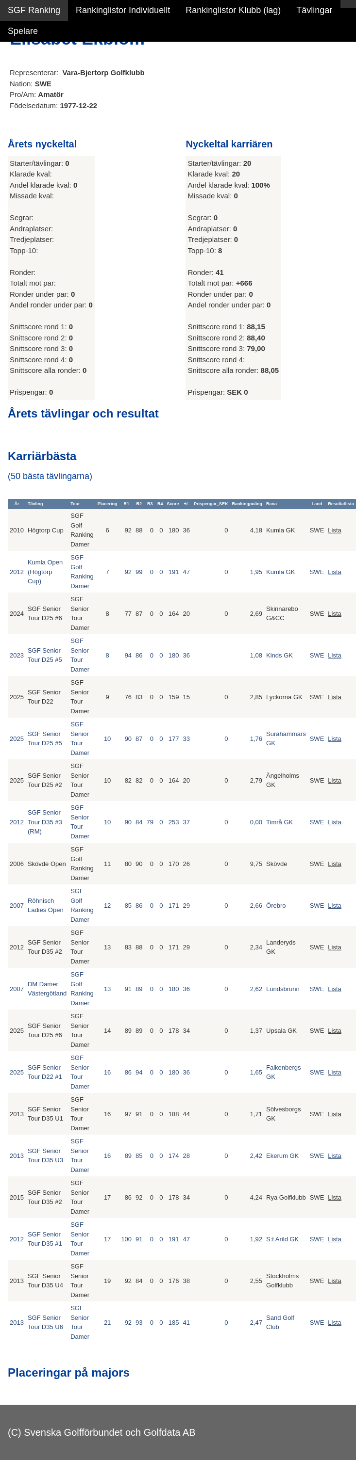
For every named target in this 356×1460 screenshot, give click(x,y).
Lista (334, 530)
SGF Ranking (34, 10)
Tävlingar (314, 10)
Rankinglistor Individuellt (123, 10)
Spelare (23, 31)
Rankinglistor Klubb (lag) (233, 10)
